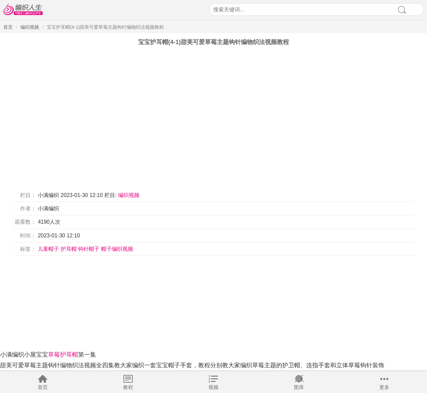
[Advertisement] (200, 302)
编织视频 (29, 27)
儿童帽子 (48, 249)
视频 (213, 387)
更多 (384, 387)
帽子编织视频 (117, 249)
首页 (43, 387)
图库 (299, 387)
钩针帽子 (88, 249)
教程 (128, 387)
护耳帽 (69, 249)
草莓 (54, 354)
